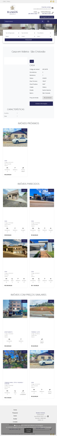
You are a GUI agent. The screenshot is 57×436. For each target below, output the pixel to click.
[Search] (24, 21)
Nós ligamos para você (47, 17)
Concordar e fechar (28, 430)
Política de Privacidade (45, 427)
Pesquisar (28, 40)
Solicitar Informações (41, 103)
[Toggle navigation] (48, 21)
